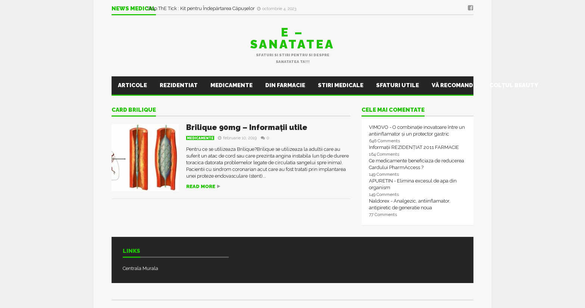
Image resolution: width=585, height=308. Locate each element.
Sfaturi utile (397, 85)
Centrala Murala (140, 268)
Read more (200, 186)
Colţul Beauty (513, 85)
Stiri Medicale (340, 85)
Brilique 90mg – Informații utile (246, 127)
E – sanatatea (292, 38)
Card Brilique (134, 110)
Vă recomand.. (454, 85)
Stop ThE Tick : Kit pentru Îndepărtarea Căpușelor (201, 8)
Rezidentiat (179, 85)
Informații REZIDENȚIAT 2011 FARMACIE (414, 147)
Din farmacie (285, 85)
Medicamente (231, 85)
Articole (132, 85)
